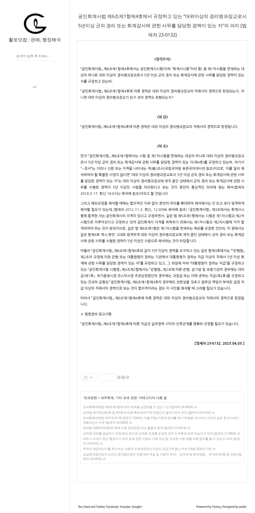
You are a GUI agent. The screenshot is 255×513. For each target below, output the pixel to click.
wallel (242, 507)
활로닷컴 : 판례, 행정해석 (35, 39)
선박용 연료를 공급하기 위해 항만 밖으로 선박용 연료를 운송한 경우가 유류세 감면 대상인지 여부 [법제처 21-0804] (159, 433)
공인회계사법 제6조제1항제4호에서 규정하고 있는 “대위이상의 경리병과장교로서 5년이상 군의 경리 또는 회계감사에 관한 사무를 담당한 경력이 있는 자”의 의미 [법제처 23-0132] (162, 25)
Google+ (137, 507)
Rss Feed (84, 507)
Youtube (125, 507)
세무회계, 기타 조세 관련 (119, 397)
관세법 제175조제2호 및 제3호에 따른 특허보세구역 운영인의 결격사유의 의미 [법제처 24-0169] (146, 412)
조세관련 (90, 397)
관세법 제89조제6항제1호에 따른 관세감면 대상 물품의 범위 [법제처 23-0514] (134, 428)
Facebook (112, 507)
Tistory (216, 507)
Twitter (100, 507)
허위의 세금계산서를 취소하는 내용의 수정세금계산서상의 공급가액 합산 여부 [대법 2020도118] (147, 449)
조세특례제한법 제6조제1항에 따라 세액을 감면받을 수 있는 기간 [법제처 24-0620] (138, 407)
